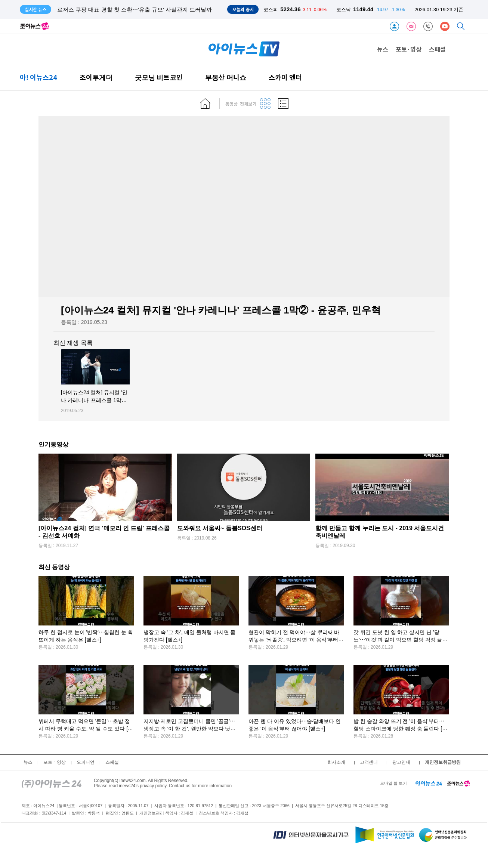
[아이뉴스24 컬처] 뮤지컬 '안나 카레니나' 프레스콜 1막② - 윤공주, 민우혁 (94, 400)
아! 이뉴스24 (38, 77)
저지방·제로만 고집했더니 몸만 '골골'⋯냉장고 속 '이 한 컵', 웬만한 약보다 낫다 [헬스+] (189, 729)
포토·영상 (408, 48)
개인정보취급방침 (443, 762)
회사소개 (336, 762)
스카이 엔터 (285, 77)
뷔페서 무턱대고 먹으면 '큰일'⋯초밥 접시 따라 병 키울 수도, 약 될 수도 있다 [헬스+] (85, 729)
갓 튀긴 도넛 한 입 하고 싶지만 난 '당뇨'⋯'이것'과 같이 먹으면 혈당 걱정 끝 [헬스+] (397, 640)
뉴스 (382, 48)
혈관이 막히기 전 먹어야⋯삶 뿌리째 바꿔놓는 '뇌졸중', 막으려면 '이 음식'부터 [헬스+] (293, 640)
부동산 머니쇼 (225, 77)
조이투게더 (96, 77)
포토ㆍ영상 (54, 762)
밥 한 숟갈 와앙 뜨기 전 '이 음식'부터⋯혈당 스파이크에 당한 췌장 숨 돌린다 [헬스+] (400, 729)
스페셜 (437, 48)
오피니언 (86, 762)
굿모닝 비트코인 (159, 77)
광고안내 (401, 762)
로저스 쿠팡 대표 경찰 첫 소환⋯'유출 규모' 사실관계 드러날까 (134, 9)
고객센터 (369, 762)
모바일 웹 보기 (393, 783)
